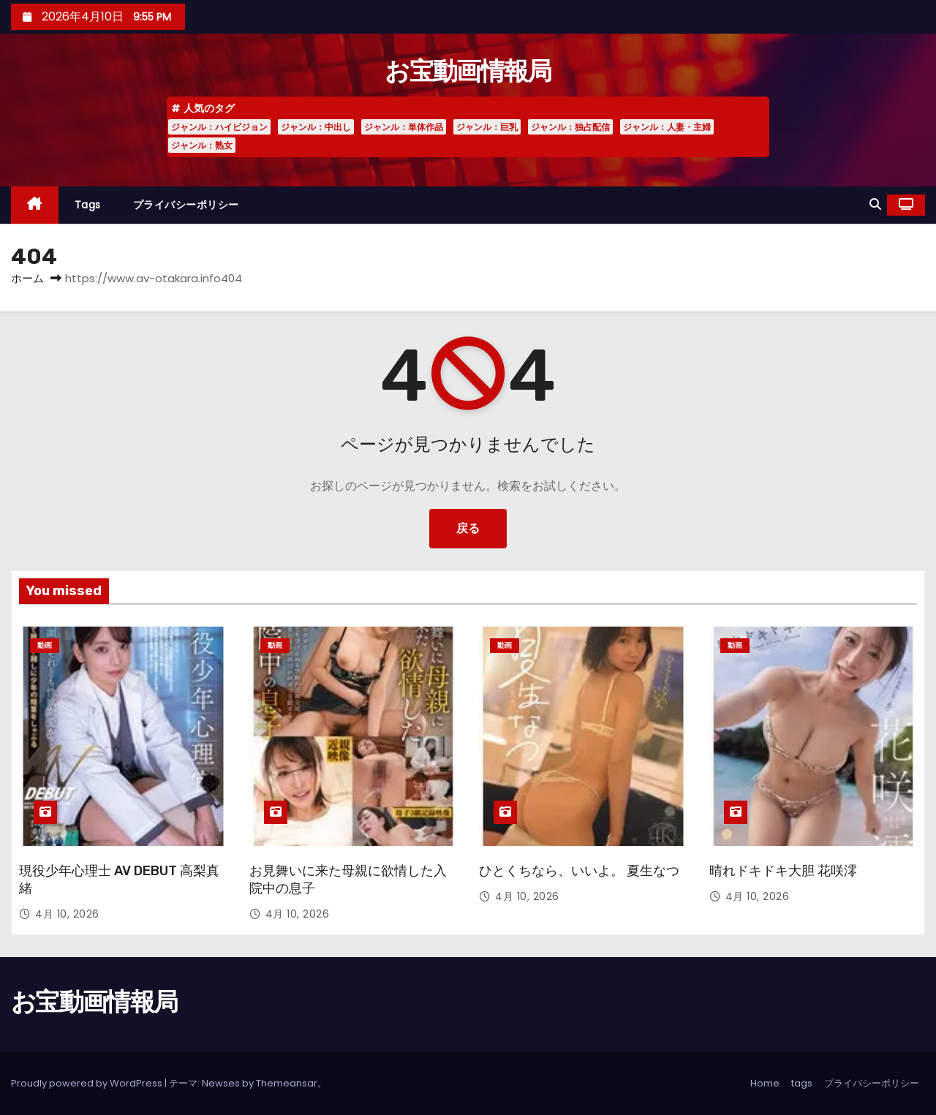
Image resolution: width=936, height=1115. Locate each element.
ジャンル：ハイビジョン (219, 127)
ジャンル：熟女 (202, 145)
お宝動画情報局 (468, 71)
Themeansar (286, 1083)
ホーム (27, 278)
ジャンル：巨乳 (487, 127)
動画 (44, 645)
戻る (468, 528)
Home (765, 1083)
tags (88, 204)
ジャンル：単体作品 (403, 127)
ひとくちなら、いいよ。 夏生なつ (579, 871)
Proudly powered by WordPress (88, 1083)
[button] (875, 204)
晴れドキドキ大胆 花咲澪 (783, 871)
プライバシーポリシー (186, 204)
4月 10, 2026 (67, 914)
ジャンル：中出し (316, 127)
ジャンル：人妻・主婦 (667, 127)
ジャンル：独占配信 (570, 127)
